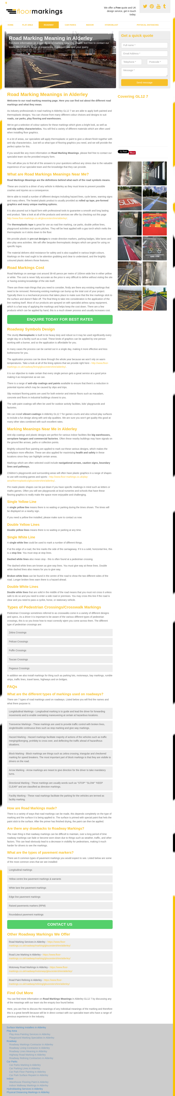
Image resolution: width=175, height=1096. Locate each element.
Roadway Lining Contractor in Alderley (29, 1048)
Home (11, 25)
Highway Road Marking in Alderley (27, 1054)
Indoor (90, 25)
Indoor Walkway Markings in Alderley (28, 1085)
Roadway (49, 25)
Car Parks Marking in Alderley (25, 1065)
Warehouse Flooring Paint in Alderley (29, 1082)
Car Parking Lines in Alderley (24, 1068)
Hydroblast (111, 25)
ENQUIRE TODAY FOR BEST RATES (60, 319)
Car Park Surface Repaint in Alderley (28, 1075)
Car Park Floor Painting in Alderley (27, 1071)
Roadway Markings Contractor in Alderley (31, 1044)
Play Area (27, 25)
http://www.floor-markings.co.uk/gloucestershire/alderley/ (37, 218)
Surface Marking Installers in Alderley (26, 1027)
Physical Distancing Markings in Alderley (28, 1092)
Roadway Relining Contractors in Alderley (31, 1058)
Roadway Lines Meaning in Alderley (28, 1051)
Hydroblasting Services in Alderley (25, 1088)
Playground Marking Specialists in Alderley (31, 1037)
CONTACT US (59, 924)
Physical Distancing (148, 25)
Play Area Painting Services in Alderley (29, 1034)
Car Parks (70, 25)
